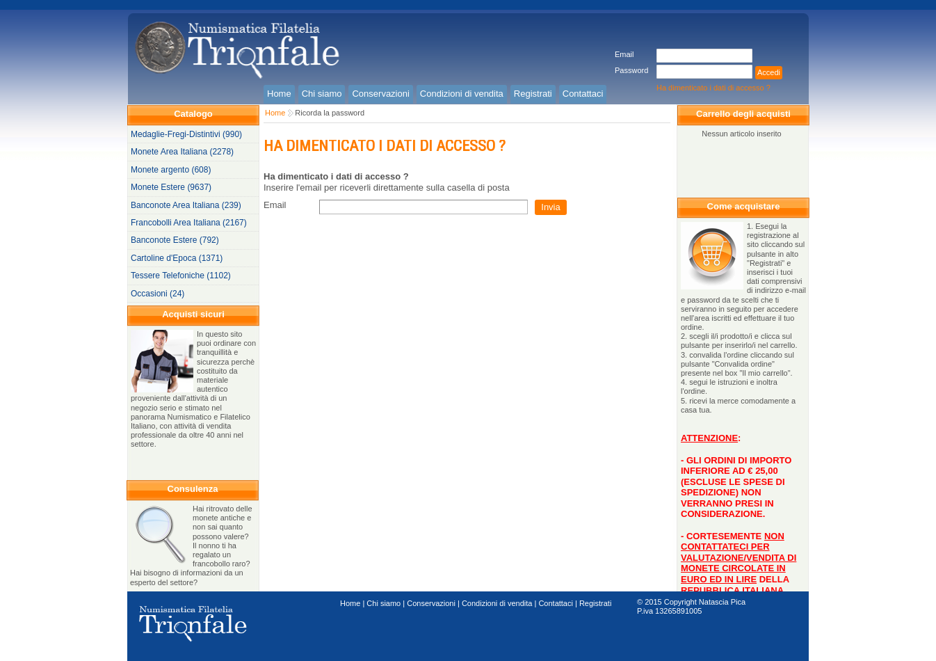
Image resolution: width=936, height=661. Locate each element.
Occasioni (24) (157, 293)
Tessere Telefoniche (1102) (181, 275)
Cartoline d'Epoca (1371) (177, 258)
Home (275, 113)
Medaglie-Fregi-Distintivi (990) (186, 134)
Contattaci (555, 603)
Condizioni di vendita (497, 603)
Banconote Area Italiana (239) (186, 205)
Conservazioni (431, 603)
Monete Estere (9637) (171, 187)
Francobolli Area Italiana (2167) (189, 223)
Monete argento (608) (171, 170)
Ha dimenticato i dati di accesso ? (713, 87)
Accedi (768, 72)
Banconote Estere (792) (175, 240)
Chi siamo (383, 603)
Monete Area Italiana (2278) (182, 152)
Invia (550, 207)
